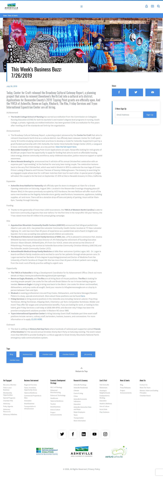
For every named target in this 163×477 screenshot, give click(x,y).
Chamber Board (145, 396)
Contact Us (143, 385)
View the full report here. (66, 146)
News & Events (13, 15)
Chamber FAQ (8, 401)
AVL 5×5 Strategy (56, 387)
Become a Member (9, 385)
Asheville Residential (81, 388)
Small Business (29, 404)
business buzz (28, 354)
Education (77, 404)
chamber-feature (68, 354)
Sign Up (149, 114)
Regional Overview (30, 385)
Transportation (79, 418)
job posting (88, 354)
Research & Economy (80, 380)
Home (5, 15)
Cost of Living (78, 393)
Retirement (103, 388)
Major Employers (79, 412)
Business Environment (31, 380)
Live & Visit (103, 380)
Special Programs (9, 398)
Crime (76, 396)
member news (15, 360)
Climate (76, 391)
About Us (143, 380)
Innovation (27, 401)
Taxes (76, 415)
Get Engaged (7, 380)
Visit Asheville (104, 385)
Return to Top (82, 369)
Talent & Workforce (30, 393)
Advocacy (6, 404)
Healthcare (54, 398)
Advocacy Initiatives (10, 414)
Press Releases (125, 388)
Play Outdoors (104, 412)
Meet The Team (145, 388)
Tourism (53, 404)
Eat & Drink (103, 409)
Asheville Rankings (80, 385)
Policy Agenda (8, 406)
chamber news (48, 354)
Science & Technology (57, 395)
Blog (11, 354)
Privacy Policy (94, 469)
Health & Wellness (106, 404)
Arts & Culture (55, 410)
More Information (80, 421)
